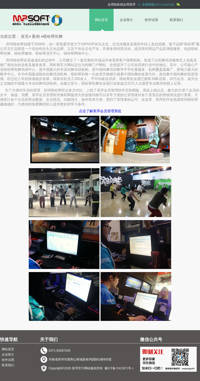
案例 (36, 36)
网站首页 (101, 20)
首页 (25, 36)
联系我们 (176, 20)
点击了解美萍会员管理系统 (100, 111)
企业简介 (126, 20)
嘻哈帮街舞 (53, 36)
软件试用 (151, 20)
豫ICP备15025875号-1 (119, 368)
